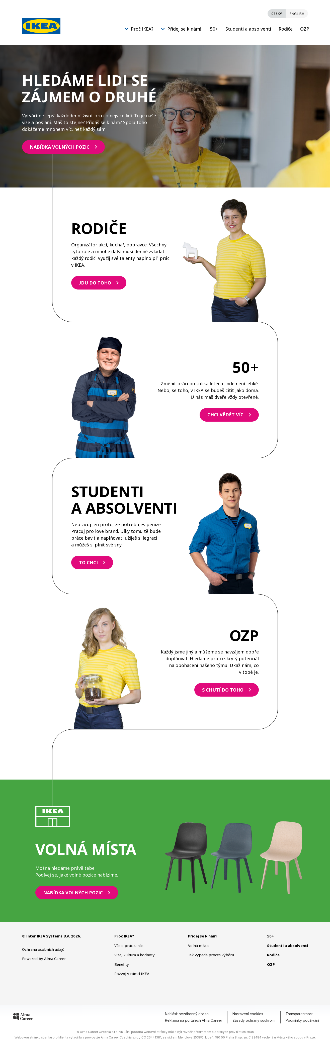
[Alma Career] (23, 1017)
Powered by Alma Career (44, 958)
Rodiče (286, 29)
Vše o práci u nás (128, 945)
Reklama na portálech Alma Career (193, 1020)
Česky (276, 13)
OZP (304, 29)
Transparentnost (299, 1014)
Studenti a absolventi (248, 29)
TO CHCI (88, 562)
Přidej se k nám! (184, 29)
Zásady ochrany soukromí (253, 1020)
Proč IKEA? (142, 29)
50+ (214, 29)
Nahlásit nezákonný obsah (187, 1014)
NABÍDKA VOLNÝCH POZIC (60, 147)
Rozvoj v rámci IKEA (131, 973)
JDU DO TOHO (95, 283)
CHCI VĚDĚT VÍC (225, 415)
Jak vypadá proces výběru (211, 954)
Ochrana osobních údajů (43, 949)
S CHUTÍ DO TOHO (222, 690)
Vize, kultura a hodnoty (134, 954)
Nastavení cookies (247, 1014)
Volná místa (198, 945)
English (296, 13)
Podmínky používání (302, 1020)
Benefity (121, 964)
